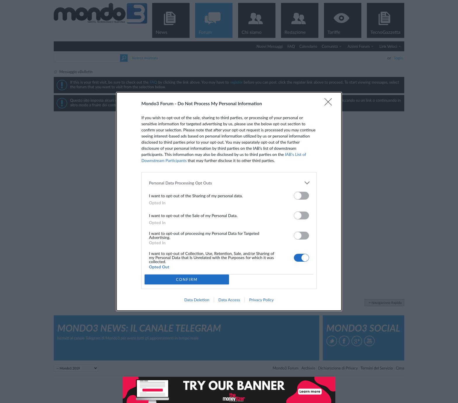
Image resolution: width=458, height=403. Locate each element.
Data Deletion (196, 299)
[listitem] (229, 183)
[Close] (330, 103)
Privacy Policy (261, 299)
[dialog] (229, 201)
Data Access (229, 299)
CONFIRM (186, 279)
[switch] (301, 196)
